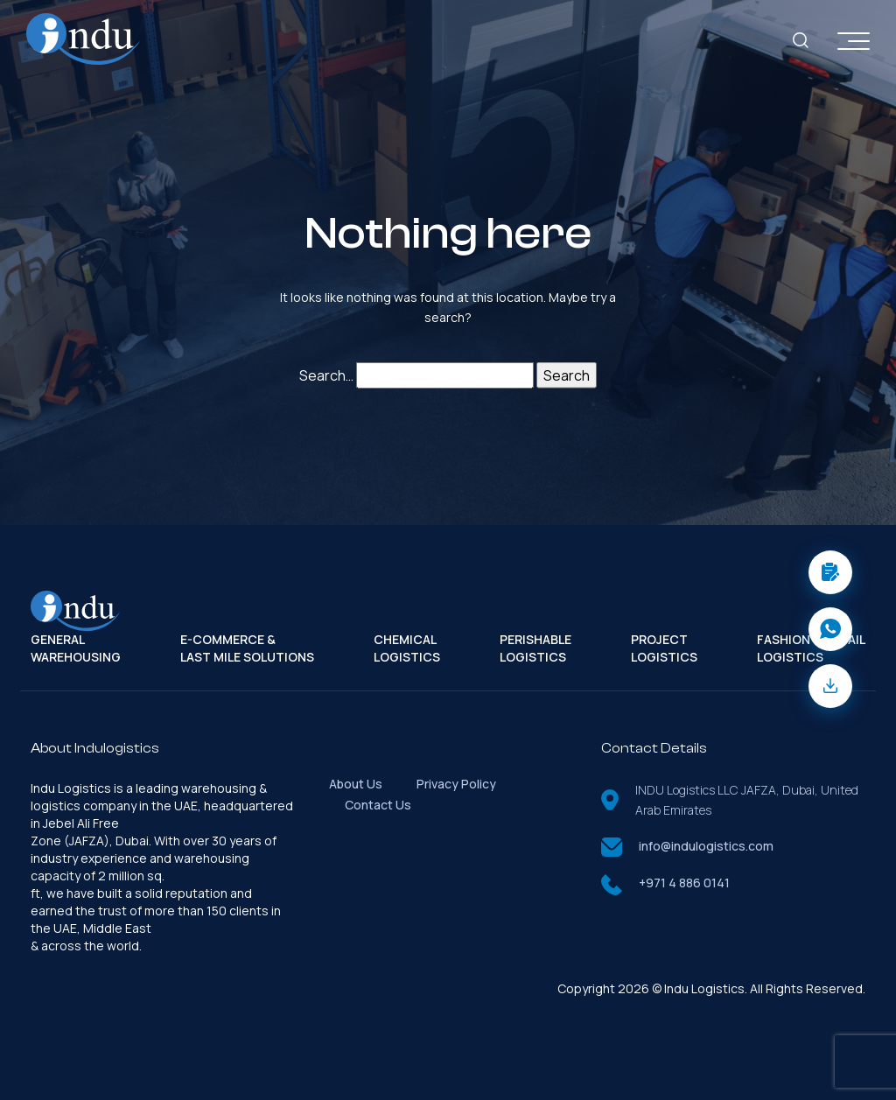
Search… (326, 375)
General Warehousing (76, 648)
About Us (355, 783)
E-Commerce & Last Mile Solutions (247, 648)
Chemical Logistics (407, 648)
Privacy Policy (456, 783)
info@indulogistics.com (706, 845)
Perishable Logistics (535, 648)
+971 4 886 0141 (684, 882)
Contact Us (378, 804)
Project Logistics (664, 648)
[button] (830, 572)
